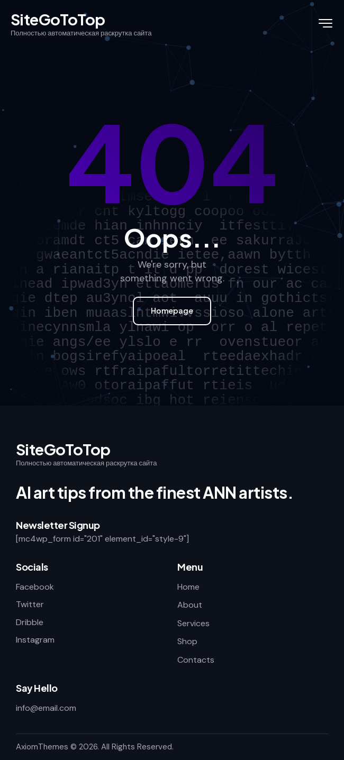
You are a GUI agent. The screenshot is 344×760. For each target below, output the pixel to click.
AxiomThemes (42, 746)
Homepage (172, 310)
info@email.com (46, 707)
